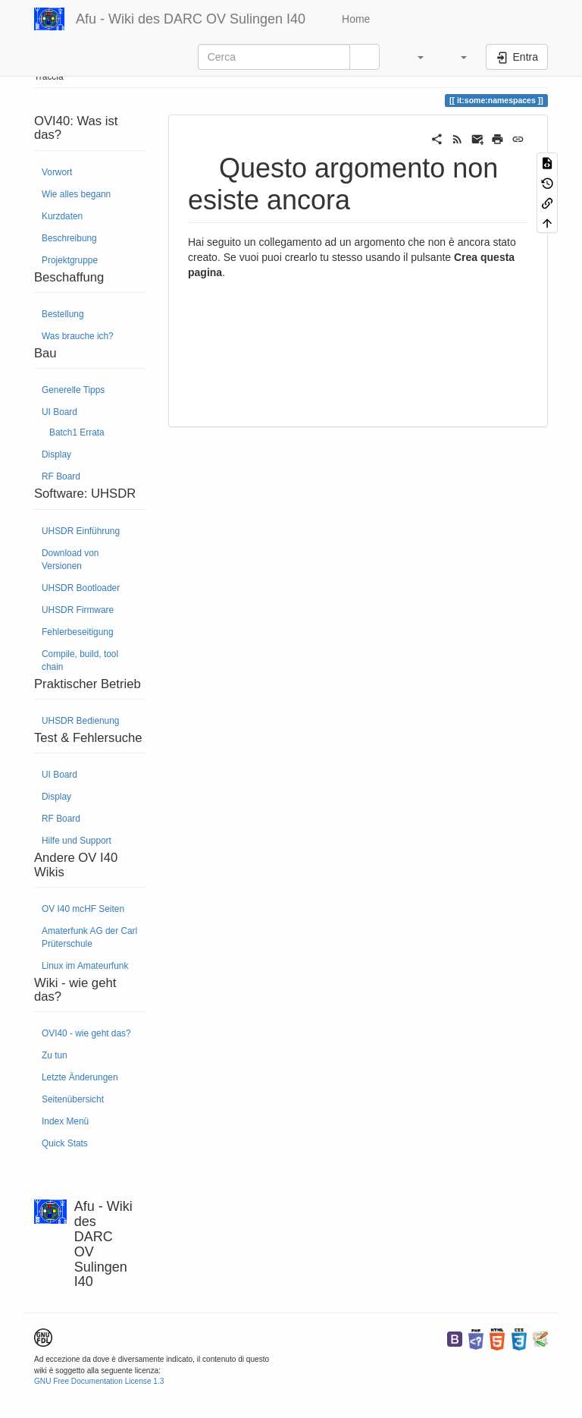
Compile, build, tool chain (80, 660)
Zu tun (54, 1055)
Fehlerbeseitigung (78, 632)
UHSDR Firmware (78, 610)
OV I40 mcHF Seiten (83, 909)
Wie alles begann (76, 194)
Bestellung (63, 314)
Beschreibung (69, 238)
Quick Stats (65, 1143)
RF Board (61, 476)
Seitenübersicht (73, 1099)
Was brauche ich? (78, 336)
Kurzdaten (62, 216)
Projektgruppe (70, 260)
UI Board (59, 412)
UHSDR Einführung (81, 531)
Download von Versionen (70, 559)
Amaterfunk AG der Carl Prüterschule (89, 937)
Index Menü (65, 1121)
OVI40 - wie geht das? (86, 1033)
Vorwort (57, 172)
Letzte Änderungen (80, 1077)
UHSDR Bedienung (80, 720)
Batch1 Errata (77, 432)
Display (56, 454)
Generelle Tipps (73, 390)
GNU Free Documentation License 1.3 (99, 1381)
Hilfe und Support (76, 840)
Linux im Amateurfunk (85, 966)
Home (354, 19)
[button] (413, 57)
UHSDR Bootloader (81, 588)
